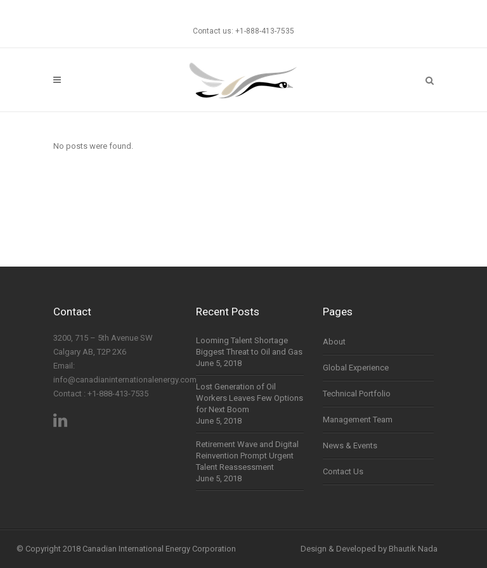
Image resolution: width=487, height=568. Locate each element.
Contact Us (343, 471)
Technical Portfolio (357, 393)
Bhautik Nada (413, 548)
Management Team (358, 419)
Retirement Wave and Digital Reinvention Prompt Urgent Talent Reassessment (247, 455)
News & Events (350, 445)
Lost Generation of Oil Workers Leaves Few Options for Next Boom (249, 398)
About (334, 341)
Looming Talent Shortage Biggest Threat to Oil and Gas (249, 346)
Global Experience (356, 367)
